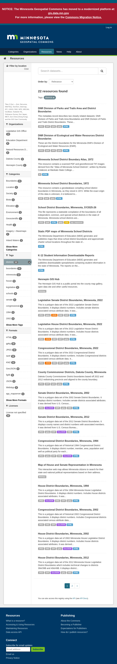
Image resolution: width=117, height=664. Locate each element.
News (59, 52)
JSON (54, 315)
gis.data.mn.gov (58, 13)
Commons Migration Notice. (83, 17)
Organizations (30, 52)
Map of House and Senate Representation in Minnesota (70, 465)
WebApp (42, 291)
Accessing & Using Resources (20, 624)
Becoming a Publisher (71, 624)
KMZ (60, 315)
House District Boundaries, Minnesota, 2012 (63, 557)
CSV (66, 222)
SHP (47, 126)
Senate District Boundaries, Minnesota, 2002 (63, 393)
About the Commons (70, 621)
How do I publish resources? (74, 632)
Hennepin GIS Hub (48, 279)
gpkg (59, 126)
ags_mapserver (77, 222)
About (79, 52)
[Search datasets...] (68, 71)
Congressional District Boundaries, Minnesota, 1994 (68, 441)
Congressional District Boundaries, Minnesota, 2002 (68, 509)
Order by (42, 81)
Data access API (14, 632)
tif (40, 174)
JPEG (41, 126)
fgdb (53, 126)
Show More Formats (16, 400)
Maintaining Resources (17, 628)
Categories (13, 52)
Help (69, 52)
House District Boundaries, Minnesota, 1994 (63, 486)
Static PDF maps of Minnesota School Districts (65, 231)
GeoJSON (49, 408)
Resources (46, 52)
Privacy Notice (13, 658)
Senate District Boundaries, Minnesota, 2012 (63, 417)
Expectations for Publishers (74, 628)
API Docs (83, 598)
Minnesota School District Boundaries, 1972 (63, 183)
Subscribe (38, 649)
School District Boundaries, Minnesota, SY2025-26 (67, 207)
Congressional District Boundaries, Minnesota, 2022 (68, 348)
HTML (66, 126)
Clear (26, 69)
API (74, 598)
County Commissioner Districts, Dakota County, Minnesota (72, 372)
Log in (109, 27)
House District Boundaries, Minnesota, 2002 (63, 533)
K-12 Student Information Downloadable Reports (66, 255)
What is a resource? (15, 621)
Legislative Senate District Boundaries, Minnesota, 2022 (70, 300)
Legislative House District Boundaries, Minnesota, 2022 (70, 324)
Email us (10, 654)
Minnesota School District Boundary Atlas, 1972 (65, 159)
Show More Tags (14, 325)
